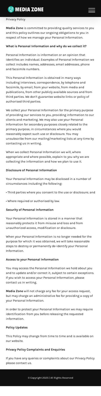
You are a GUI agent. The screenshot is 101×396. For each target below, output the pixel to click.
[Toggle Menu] (92, 10)
